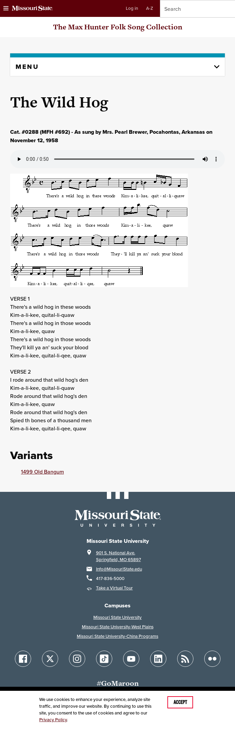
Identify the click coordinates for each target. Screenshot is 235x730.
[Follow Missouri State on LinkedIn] (158, 659)
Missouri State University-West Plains (118, 627)
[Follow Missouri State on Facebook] (23, 659)
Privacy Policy (53, 719)
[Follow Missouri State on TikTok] (104, 659)
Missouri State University (117, 617)
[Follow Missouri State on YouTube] (131, 659)
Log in (132, 8)
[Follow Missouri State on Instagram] (77, 659)
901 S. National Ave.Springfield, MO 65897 (118, 556)
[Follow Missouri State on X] (50, 659)
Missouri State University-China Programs (117, 636)
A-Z (149, 8)
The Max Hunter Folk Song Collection (117, 27)
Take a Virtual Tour (114, 588)
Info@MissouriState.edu (119, 569)
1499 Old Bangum (42, 471)
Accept (180, 702)
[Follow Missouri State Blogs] (185, 659)
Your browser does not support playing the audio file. (117, 159)
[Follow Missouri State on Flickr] (212, 659)
